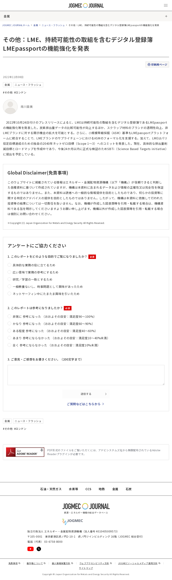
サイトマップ (86, 568)
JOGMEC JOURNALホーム (16, 25)
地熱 (102, 489)
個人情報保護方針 (62, 563)
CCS (88, 489)
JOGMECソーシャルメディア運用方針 (139, 563)
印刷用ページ (157, 64)
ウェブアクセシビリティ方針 (95, 563)
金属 (7, 16)
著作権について (36, 563)
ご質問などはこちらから (84, 404)
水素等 (73, 489)
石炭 (129, 489)
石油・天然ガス (51, 489)
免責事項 (14, 563)
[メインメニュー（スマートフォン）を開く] (166, 5)
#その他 (8, 92)
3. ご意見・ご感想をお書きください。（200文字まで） (46, 359)
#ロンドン (20, 92)
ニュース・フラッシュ (53, 25)
